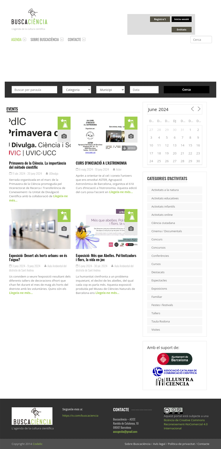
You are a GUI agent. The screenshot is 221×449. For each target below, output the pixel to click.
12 (167, 145)
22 (190, 153)
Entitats (181, 29)
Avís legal (159, 444)
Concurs (157, 239)
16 (198, 145)
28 (159, 129)
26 (167, 161)
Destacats (158, 272)
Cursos (156, 264)
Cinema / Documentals (167, 231)
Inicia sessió (181, 19)
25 (159, 161)
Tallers (156, 313)
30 (175, 129)
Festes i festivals (162, 305)
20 (175, 153)
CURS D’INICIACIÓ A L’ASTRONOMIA (101, 163)
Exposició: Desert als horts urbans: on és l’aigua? (38, 257)
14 (182, 145)
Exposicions (159, 288)
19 (167, 153)
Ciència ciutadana (163, 223)
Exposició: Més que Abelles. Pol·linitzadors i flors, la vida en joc (106, 257)
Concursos (159, 247)
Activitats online (162, 215)
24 (151, 161)
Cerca (186, 89)
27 (151, 129)
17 (151, 153)
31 (182, 129)
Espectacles (159, 280)
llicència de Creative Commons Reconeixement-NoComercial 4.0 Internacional (186, 424)
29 (167, 129)
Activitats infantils (163, 206)
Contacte (74, 39)
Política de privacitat (181, 444)
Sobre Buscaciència (45, 39)
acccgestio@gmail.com (125, 431)
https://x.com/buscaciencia (80, 415)
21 (182, 153)
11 (159, 145)
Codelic (38, 444)
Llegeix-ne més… (120, 192)
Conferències (160, 256)
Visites (156, 330)
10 (151, 145)
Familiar (157, 297)
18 (159, 153)
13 (175, 145)
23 (198, 153)
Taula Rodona (161, 321)
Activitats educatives (165, 198)
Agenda (16, 39)
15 (190, 145)
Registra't (160, 19)
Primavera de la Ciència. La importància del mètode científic (37, 165)
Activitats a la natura (165, 190)
